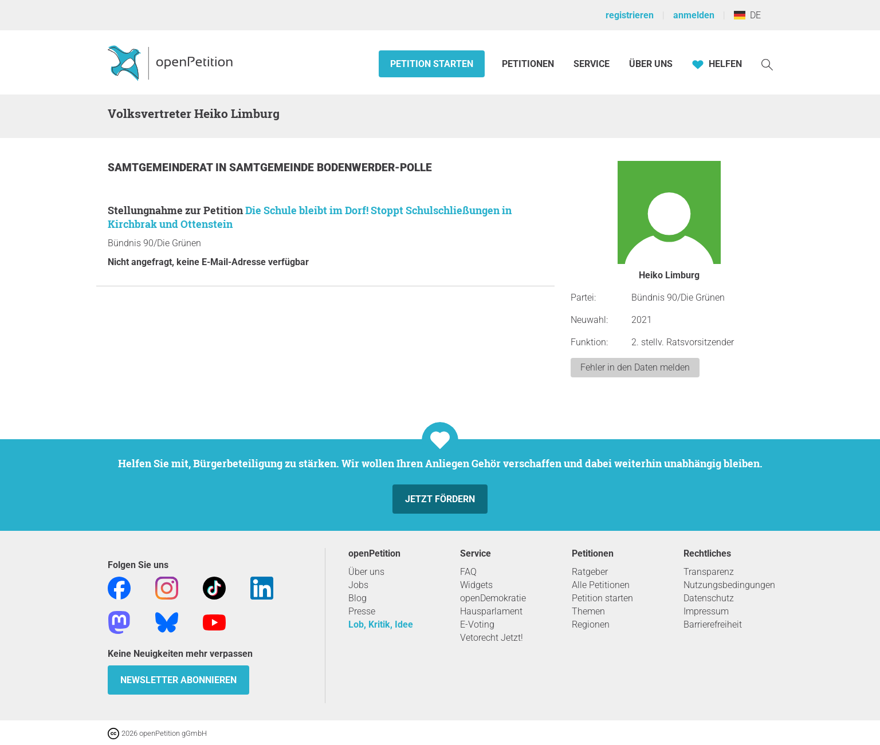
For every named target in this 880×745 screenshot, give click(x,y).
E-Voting (477, 624)
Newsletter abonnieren (178, 680)
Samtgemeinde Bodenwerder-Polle (330, 167)
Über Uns (651, 63)
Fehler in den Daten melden (635, 367)
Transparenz (708, 571)
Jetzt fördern (440, 499)
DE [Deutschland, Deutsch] (747, 15)
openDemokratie (493, 598)
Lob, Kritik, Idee (380, 624)
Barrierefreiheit (712, 624)
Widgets (476, 585)
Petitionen (529, 63)
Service (591, 63)
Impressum (706, 611)
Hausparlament (491, 611)
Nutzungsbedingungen (729, 585)
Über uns (366, 571)
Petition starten (431, 63)
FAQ (468, 571)
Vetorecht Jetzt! (491, 637)
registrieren (630, 15)
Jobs (358, 585)
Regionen (591, 624)
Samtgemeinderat (161, 167)
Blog (357, 598)
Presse (361, 611)
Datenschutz (708, 598)
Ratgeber (590, 571)
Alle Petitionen (601, 585)
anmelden (693, 15)
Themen (588, 611)
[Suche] (767, 63)
